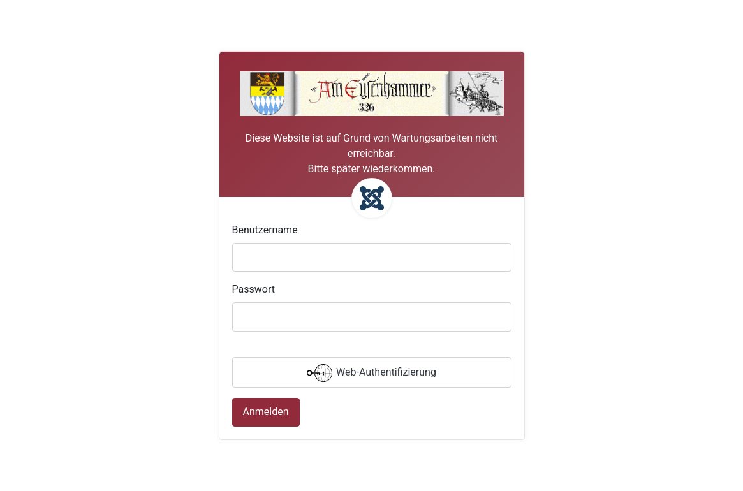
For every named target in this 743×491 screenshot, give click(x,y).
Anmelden (266, 412)
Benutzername (265, 230)
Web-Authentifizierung (371, 373)
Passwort (253, 289)
